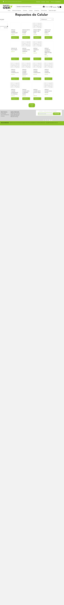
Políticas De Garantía (15, 115)
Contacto (3, 116)
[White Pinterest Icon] (47, 120)
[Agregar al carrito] (15, 37)
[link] (59, 7)
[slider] (7, 26)
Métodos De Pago (14, 116)
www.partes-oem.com (54, 122)
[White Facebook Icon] (43, 120)
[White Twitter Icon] (51, 120)
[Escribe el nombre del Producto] (29, 6)
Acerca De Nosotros (5, 114)
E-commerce (3, 113)
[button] (25, 10)
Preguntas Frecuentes (15, 113)
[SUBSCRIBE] (56, 114)
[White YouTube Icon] (49, 120)
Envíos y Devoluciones (15, 114)
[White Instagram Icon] (45, 120)
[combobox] (46, 19)
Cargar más (31, 105)
